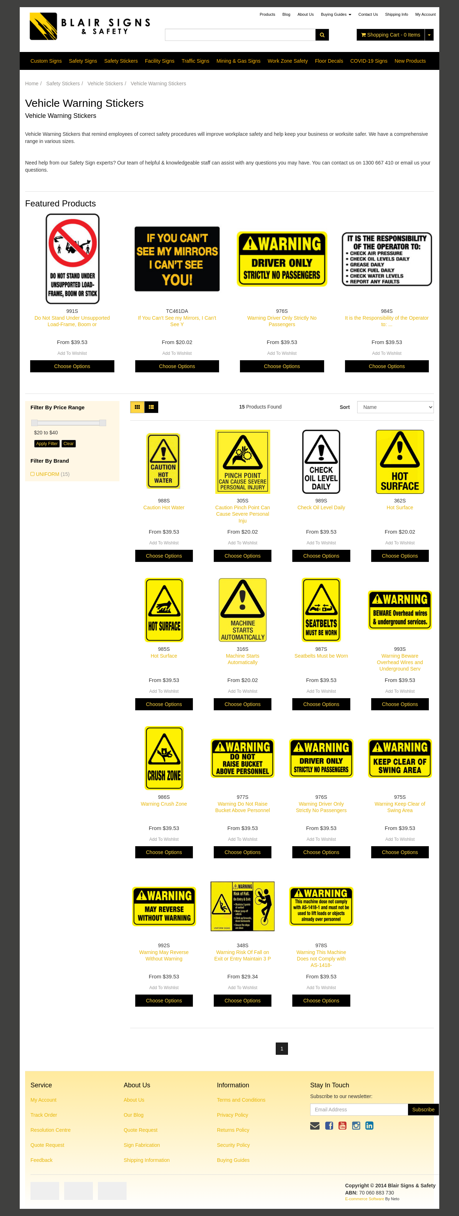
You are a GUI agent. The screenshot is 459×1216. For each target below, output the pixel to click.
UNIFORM (53, 474)
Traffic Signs (195, 61)
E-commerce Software (364, 1199)
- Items (390, 35)
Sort (345, 407)
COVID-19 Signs (368, 61)
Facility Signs (159, 61)
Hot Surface (400, 507)
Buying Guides (336, 14)
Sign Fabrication (142, 1145)
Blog (286, 14)
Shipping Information (147, 1160)
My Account (43, 1100)
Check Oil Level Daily (321, 507)
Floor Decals (329, 61)
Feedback (41, 1160)
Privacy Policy (232, 1115)
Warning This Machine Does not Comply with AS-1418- (321, 958)
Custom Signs (46, 61)
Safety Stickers (121, 61)
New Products (410, 61)
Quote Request (47, 1145)
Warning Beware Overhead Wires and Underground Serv (400, 662)
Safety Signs (83, 61)
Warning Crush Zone (164, 804)
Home (31, 83)
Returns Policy (233, 1130)
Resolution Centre (50, 1130)
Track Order (43, 1115)
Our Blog (133, 1115)
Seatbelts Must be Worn (321, 656)
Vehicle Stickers (105, 83)
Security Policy (233, 1145)
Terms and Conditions (241, 1100)
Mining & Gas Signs (239, 61)
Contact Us (368, 14)
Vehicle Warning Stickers (158, 83)
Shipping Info (396, 14)
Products (267, 14)
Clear (68, 443)
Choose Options (72, 366)
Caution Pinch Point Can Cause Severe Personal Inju (242, 514)
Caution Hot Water (164, 507)
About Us (306, 14)
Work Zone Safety (288, 61)
